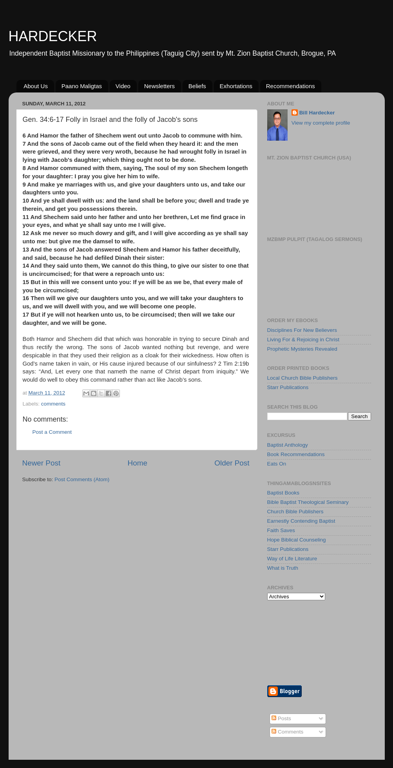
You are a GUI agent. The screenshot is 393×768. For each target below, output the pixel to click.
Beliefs (197, 86)
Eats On (276, 464)
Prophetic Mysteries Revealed (302, 349)
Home (137, 463)
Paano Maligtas (82, 86)
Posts (281, 718)
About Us (36, 86)
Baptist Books (283, 493)
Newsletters (159, 86)
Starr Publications (288, 387)
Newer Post (41, 463)
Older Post (231, 463)
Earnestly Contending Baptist (301, 521)
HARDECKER (53, 36)
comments (53, 404)
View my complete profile (321, 123)
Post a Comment (52, 432)
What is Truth (283, 568)
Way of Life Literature (292, 559)
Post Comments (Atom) (81, 479)
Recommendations (290, 86)
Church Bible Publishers (295, 511)
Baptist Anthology (287, 445)
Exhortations (236, 86)
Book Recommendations (296, 454)
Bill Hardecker (317, 113)
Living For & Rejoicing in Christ (303, 339)
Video (123, 86)
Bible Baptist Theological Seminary (308, 502)
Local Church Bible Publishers (302, 378)
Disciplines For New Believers (302, 330)
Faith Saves (281, 530)
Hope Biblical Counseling (296, 540)
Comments (287, 732)
